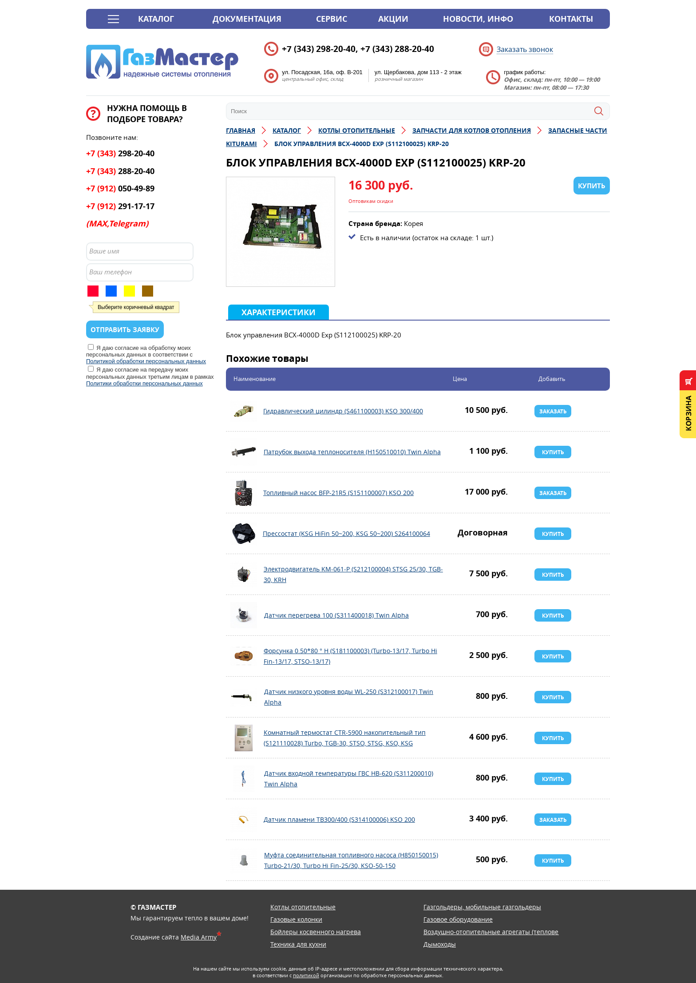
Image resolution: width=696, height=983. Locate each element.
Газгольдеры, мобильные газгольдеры (482, 907)
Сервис (331, 18)
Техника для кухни (298, 944)
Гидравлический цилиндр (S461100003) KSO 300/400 (243, 411)
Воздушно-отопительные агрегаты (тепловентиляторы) (508, 932)
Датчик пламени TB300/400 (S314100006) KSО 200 (243, 819)
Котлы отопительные (303, 907)
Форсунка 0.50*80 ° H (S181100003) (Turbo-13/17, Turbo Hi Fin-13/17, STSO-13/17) (243, 656)
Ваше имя (104, 250)
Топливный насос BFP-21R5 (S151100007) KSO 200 (243, 493)
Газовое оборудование (458, 919)
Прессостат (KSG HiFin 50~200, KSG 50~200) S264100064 (243, 533)
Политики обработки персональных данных (144, 383)
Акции (393, 18)
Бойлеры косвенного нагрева (315, 932)
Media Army (199, 937)
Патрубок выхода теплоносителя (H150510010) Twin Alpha (243, 452)
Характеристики (278, 312)
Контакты (571, 18)
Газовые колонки (296, 919)
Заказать (553, 411)
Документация (247, 18)
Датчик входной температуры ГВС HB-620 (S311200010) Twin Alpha (243, 778)
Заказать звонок (525, 49)
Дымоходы (439, 944)
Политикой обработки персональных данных (146, 361)
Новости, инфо (478, 18)
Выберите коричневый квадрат (136, 307)
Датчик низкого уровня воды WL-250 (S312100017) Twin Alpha (243, 697)
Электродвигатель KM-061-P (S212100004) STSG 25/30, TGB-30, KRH (243, 574)
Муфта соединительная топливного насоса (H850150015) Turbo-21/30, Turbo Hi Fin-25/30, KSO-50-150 (243, 860)
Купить (553, 452)
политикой (306, 975)
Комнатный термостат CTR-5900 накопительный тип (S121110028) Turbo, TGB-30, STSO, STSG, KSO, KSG (243, 738)
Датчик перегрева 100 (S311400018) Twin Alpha (243, 615)
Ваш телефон (110, 271)
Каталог (156, 18)
